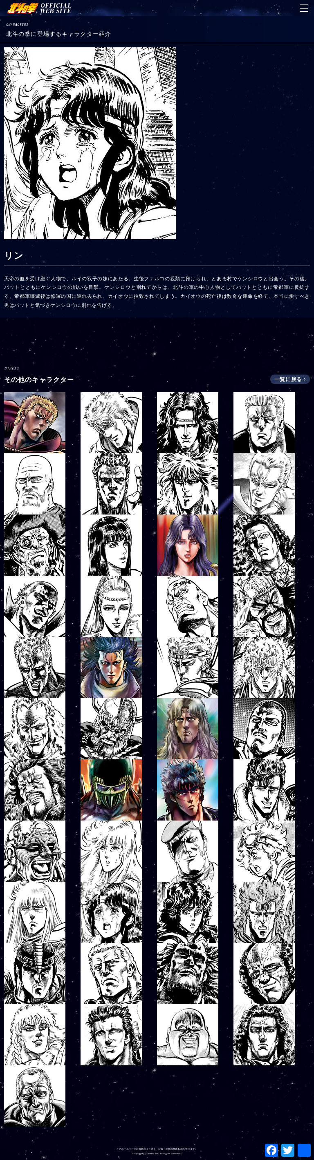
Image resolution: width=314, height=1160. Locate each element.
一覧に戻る (290, 379)
